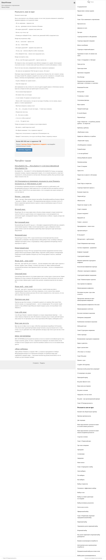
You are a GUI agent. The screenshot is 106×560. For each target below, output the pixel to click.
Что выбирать (80, 475)
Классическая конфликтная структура (87, 266)
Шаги (78, 179)
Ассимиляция (80, 454)
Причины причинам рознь (84, 416)
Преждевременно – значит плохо (85, 226)
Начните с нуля (81, 360)
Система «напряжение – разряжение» (87, 247)
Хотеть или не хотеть (82, 507)
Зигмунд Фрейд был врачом (84, 157)
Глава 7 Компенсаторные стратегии (86, 279)
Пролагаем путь (81, 23)
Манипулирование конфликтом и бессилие (88, 304)
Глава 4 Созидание (82, 166)
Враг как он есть (22, 323)
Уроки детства (81, 64)
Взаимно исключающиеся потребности (87, 540)
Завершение (80, 458)
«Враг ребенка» (21, 349)
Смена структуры (81, 334)
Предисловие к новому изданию (85, 11)
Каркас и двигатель (82, 343)
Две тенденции (81, 420)
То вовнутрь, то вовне (83, 96)
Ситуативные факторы (83, 100)
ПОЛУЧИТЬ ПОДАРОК (24, 150)
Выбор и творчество (82, 484)
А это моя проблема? (82, 153)
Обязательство (81, 200)
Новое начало (80, 462)
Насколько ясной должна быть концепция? (88, 369)
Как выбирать (80, 479)
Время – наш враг (22, 196)
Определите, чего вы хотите (84, 394)
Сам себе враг (21, 312)
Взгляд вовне (80, 91)
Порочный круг (81, 117)
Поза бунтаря (80, 77)
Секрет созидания (82, 209)
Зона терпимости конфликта (84, 283)
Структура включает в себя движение (87, 36)
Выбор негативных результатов (85, 503)
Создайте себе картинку (83, 364)
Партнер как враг (22, 299)
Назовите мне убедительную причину (87, 411)
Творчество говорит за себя (84, 205)
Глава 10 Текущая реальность (85, 403)
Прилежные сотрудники (83, 72)
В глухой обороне (82, 113)
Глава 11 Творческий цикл (84, 441)
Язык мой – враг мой (24, 286)
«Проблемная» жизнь (82, 132)
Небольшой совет (81, 326)
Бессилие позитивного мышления (86, 313)
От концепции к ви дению (84, 373)
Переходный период (82, 377)
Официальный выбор (82, 511)
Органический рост (82, 230)
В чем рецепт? (81, 235)
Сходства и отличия (82, 436)
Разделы (42, 363)
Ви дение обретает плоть (83, 381)
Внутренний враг (22, 222)
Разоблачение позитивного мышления (87, 321)
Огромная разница (82, 162)
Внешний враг (21, 235)
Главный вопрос (81, 149)
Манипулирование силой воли (85, 309)
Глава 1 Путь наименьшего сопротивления (88, 19)
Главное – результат (82, 222)
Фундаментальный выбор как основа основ (88, 551)
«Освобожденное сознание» (84, 145)
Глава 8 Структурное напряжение (86, 330)
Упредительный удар (82, 108)
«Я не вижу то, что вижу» (84, 351)
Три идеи (79, 32)
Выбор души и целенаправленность (86, 555)
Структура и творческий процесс (85, 49)
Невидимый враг (22, 248)
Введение (79, 15)
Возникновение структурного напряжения (88, 339)
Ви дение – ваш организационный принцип (88, 399)
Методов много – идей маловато (85, 239)
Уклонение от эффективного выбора (86, 488)
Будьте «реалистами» (82, 347)
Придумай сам (81, 217)
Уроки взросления (82, 68)
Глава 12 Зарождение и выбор (85, 466)
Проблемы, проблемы (83, 127)
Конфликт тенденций (82, 252)
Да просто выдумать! (82, 213)
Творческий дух (81, 196)
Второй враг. (20, 209)
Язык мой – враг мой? (24, 261)
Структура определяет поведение (86, 41)
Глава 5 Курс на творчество (84, 183)
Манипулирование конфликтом (85, 288)
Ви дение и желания (82, 390)
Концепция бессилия (82, 87)
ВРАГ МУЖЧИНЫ (23, 336)
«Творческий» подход (83, 140)
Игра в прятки (81, 104)
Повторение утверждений (84, 317)
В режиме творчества (82, 192)
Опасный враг (21, 274)
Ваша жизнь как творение (84, 386)
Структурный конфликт (83, 256)
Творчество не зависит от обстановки (87, 175)
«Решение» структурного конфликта (86, 271)
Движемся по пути (82, 28)
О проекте (36, 363)
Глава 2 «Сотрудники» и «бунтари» (86, 60)
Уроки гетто (80, 170)
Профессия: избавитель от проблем (86, 136)
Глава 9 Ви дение (81, 356)
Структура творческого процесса (85, 187)
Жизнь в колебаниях (82, 45)
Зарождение (80, 449)
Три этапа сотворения (83, 445)
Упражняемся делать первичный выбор (87, 526)
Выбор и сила (80, 492)
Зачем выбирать (81, 471)
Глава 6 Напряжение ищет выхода (86, 243)
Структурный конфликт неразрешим (86, 275)
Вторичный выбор (82, 530)
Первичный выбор (82, 522)
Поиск (90, 2)
